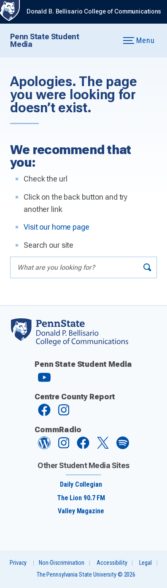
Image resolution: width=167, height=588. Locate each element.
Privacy (18, 562)
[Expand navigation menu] (106, 40)
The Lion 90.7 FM (81, 498)
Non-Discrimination (61, 562)
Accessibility (112, 562)
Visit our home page (56, 226)
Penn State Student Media (44, 40)
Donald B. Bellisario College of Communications (94, 11)
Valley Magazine (81, 511)
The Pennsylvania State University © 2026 (86, 574)
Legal (145, 562)
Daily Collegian (81, 484)
